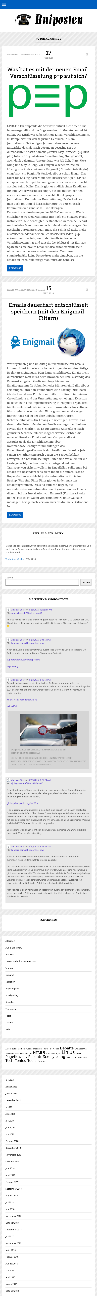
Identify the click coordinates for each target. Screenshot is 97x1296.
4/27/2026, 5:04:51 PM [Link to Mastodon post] (40, 640)
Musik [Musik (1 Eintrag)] (78, 1053)
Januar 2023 (11, 1086)
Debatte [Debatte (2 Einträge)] (67, 1048)
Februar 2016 (11, 1257)
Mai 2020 (9, 1134)
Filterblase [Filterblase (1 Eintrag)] (19, 1053)
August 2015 (11, 1263)
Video (8, 1029)
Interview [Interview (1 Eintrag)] (50, 1053)
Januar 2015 (11, 1284)
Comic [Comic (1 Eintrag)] (56, 1049)
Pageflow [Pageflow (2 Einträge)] (13, 1057)
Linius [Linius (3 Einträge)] (68, 1052)
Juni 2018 (9, 1209)
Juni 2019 (9, 1168)
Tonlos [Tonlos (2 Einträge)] (20, 1061)
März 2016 (10, 1250)
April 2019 (10, 1175)
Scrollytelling (11, 995)
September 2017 (13, 1229)
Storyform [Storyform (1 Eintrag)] (77, 1057)
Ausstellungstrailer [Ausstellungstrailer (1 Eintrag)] (34, 1049)
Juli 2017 (9, 1236)
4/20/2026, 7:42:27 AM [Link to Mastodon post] (40, 846)
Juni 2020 (9, 1127)
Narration (10, 982)
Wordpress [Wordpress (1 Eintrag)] (42, 1061)
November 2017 (13, 1216)
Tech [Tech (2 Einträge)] (9, 1061)
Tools (8, 1016)
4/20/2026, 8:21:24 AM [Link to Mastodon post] (40, 780)
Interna (9, 968)
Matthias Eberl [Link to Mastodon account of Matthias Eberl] (16, 610)
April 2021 (10, 1114)
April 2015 (10, 1277)
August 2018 (11, 1195)
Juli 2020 (9, 1121)
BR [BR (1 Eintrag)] (51, 1049)
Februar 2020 (11, 1141)
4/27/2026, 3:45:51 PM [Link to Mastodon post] (40, 680)
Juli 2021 (9, 1107)
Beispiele (9, 954)
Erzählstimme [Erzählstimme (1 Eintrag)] (81, 1049)
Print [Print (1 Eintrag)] (25, 1057)
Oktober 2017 (12, 1223)
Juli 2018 (9, 1202)
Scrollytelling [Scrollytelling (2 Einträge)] (54, 1057)
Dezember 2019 (13, 1148)
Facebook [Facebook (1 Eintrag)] (9, 1053)
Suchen (9, 578)
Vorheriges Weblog (15, 559)
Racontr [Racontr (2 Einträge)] (35, 1057)
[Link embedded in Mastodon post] (48, 740)
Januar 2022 (11, 1093)
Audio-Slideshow (13, 948)
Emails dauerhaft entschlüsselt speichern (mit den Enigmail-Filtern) (48, 312)
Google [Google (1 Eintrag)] (28, 1053)
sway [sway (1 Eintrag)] (85, 1057)
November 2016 (13, 1243)
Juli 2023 (9, 1080)
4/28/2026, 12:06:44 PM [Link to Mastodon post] (40, 610)
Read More (15, 268)
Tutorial (9, 1022)
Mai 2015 (9, 1270)
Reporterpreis (12, 988)
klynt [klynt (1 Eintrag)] (58, 1053)
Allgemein (10, 941)
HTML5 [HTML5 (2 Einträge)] (39, 1053)
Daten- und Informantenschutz (26, 54)
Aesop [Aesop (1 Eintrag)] (8, 1049)
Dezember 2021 (13, 1100)
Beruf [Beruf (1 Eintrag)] (46, 1049)
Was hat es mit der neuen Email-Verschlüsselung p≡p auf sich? (48, 73)
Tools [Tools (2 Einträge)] (31, 1061)
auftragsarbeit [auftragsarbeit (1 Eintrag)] (18, 1049)
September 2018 (13, 1189)
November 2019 (13, 1155)
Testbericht (11, 1009)
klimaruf (9, 975)
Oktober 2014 (12, 1291)
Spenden (9, 1002)
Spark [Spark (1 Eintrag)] (69, 1057)
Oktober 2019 (12, 1161)
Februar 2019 (11, 1182)
